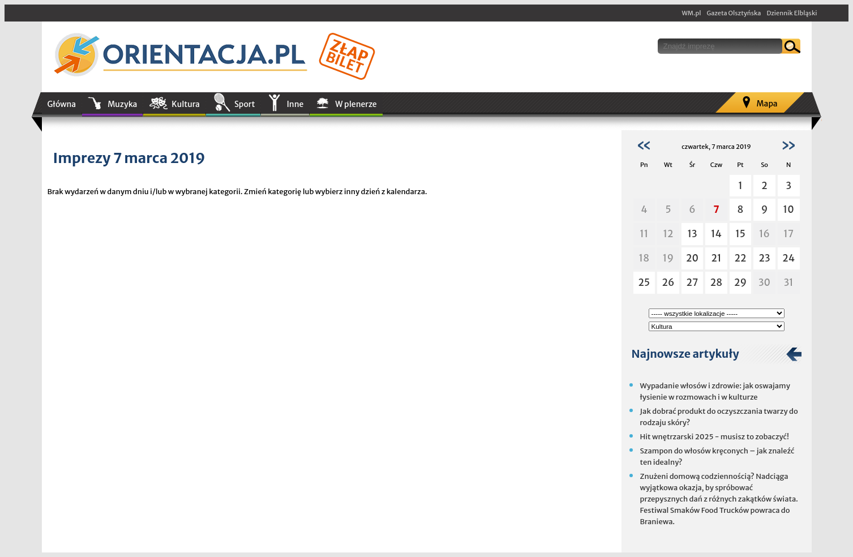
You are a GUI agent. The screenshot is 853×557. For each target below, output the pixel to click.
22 (741, 258)
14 (716, 234)
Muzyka (122, 104)
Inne (294, 104)
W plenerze (355, 104)
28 (716, 282)
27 (692, 282)
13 (692, 234)
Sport (244, 104)
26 (668, 282)
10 (788, 209)
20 (692, 258)
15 (740, 234)
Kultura (186, 104)
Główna (62, 104)
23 (764, 258)
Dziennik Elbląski (791, 13)
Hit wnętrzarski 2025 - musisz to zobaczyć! (714, 437)
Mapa (766, 103)
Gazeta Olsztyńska (733, 13)
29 (740, 282)
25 (644, 282)
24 (788, 258)
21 (716, 258)
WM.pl (691, 13)
